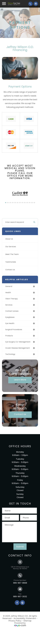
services (8, 305)
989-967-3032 (20, 596)
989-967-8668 (20, 583)
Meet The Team (12, 254)
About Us (9, 239)
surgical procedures (13, 329)
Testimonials (10, 262)
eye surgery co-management (17, 342)
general (8, 286)
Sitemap (27, 620)
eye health (9, 323)
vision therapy (11, 298)
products (9, 335)
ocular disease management (17, 348)
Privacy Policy (15, 620)
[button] (5, 202)
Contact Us (10, 269)
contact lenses (11, 311)
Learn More (20, 379)
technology (10, 354)
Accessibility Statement (25, 618)
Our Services (10, 246)
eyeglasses (10, 317)
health (8, 292)
